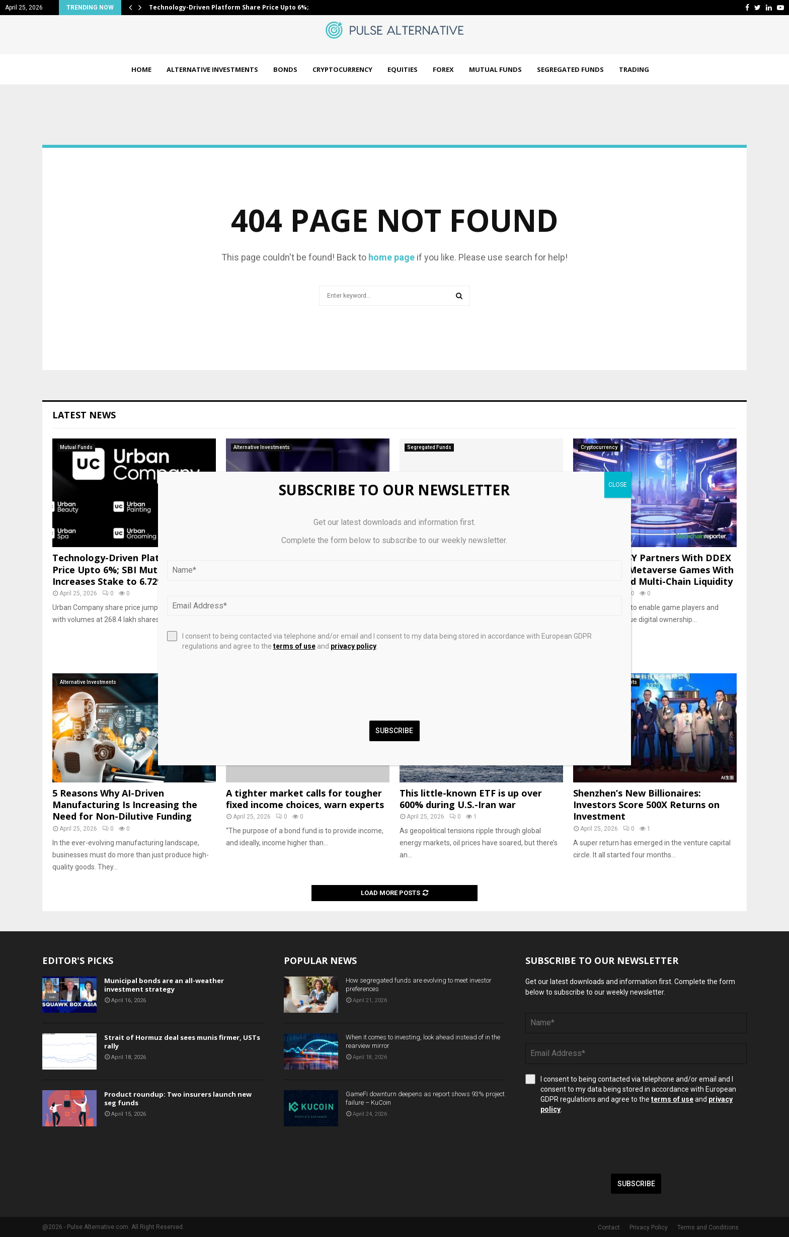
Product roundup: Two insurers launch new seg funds (178, 1098)
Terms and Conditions (708, 1227)
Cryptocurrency (342, 69)
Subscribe (636, 1184)
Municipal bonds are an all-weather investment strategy (164, 985)
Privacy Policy (648, 1227)
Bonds (285, 69)
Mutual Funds (495, 69)
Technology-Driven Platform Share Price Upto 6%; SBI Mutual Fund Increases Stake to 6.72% (131, 569)
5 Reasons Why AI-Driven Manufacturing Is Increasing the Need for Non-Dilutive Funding (124, 805)
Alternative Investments (212, 69)
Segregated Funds (570, 69)
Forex (443, 69)
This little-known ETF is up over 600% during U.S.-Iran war (471, 799)
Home (141, 69)
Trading (634, 69)
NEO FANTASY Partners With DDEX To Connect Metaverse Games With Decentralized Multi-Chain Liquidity (653, 569)
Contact (609, 1227)
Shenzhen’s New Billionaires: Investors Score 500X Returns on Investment (646, 805)
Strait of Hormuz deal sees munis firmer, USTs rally (182, 1041)
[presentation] (601, 1144)
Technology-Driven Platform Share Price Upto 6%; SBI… (237, 7)
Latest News (84, 415)
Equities (402, 69)
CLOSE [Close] (617, 484)
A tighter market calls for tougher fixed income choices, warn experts (305, 799)
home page (391, 257)
